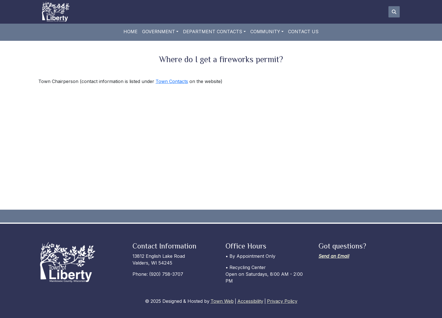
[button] (160, 31)
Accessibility (250, 301)
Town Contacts (172, 81)
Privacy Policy (282, 301)
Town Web (222, 301)
